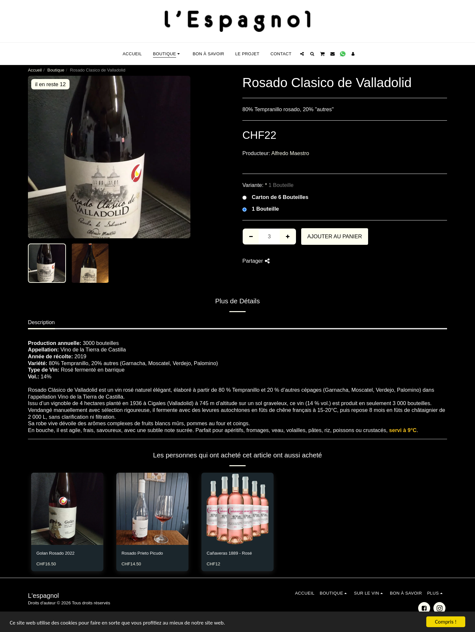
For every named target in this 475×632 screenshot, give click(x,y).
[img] (67, 509)
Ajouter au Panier (334, 236)
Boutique (55, 70)
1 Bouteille (260, 209)
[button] (302, 53)
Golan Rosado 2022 (55, 553)
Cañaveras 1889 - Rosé (229, 553)
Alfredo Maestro (290, 153)
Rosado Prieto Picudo (142, 553)
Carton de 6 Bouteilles (275, 197)
